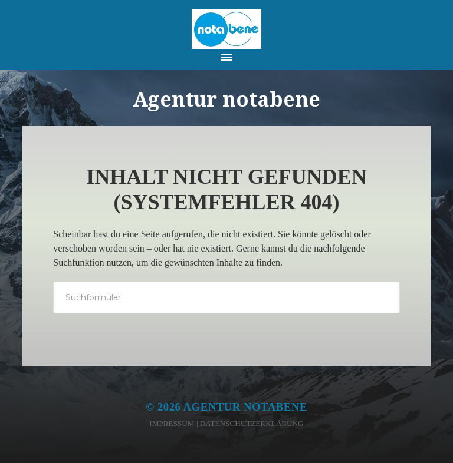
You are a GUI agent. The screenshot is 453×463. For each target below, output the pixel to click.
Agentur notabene (245, 407)
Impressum (171, 423)
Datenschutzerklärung (252, 423)
